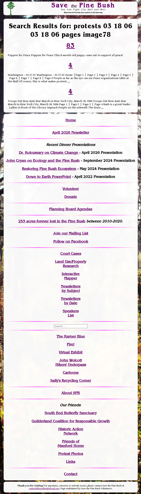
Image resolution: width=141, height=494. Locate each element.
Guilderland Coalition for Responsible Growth (71, 421)
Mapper (70, 278)
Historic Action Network (70, 431)
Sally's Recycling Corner (70, 380)
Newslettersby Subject (70, 288)
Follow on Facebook (70, 241)
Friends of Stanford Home (70, 443)
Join (57, 233)
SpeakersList (71, 313)
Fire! (70, 344)
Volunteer (70, 189)
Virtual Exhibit (70, 352)
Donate (70, 197)
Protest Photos (70, 454)
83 (70, 45)
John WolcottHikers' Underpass (70, 362)
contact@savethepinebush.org (44, 488)
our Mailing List (74, 233)
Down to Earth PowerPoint (48, 177)
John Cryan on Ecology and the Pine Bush (43, 160)
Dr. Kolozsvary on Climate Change (49, 152)
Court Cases (70, 253)
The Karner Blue (71, 336)
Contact (70, 474)
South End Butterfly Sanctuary (71, 413)
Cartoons (70, 372)
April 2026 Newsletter (70, 132)
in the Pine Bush (63, 221)
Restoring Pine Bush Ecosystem (49, 169)
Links (70, 462)
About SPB (70, 393)
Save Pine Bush (83, 5)
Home (70, 120)
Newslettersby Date (70, 301)
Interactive (71, 274)
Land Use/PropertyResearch (70, 263)
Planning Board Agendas (70, 209)
